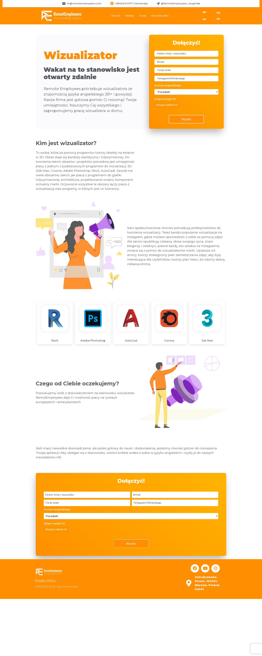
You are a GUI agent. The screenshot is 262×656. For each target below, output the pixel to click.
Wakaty (129, 15)
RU (204, 12)
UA (218, 12)
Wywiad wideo (160, 15)
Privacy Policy (45, 580)
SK (218, 18)
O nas (142, 15)
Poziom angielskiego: (167, 85)
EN (204, 19)
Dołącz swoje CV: (165, 98)
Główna (115, 15)
